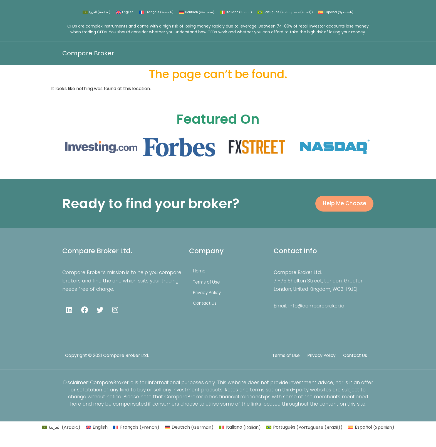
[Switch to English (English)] (124, 12)
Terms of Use (208, 285)
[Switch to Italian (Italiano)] (235, 12)
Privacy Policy (209, 296)
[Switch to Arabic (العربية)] (96, 12)
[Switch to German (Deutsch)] (196, 12)
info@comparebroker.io (316, 309)
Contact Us (207, 306)
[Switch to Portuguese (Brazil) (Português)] (285, 12)
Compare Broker (88, 53)
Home (201, 274)
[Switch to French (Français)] (156, 12)
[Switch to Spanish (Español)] (336, 12)
